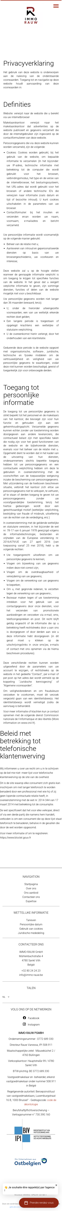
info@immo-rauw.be (31, 974)
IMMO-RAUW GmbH (31, 951)
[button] (39, 1203)
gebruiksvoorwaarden (18, 1207)
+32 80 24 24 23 (31, 970)
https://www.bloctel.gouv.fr (15, 837)
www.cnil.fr (27, 722)
